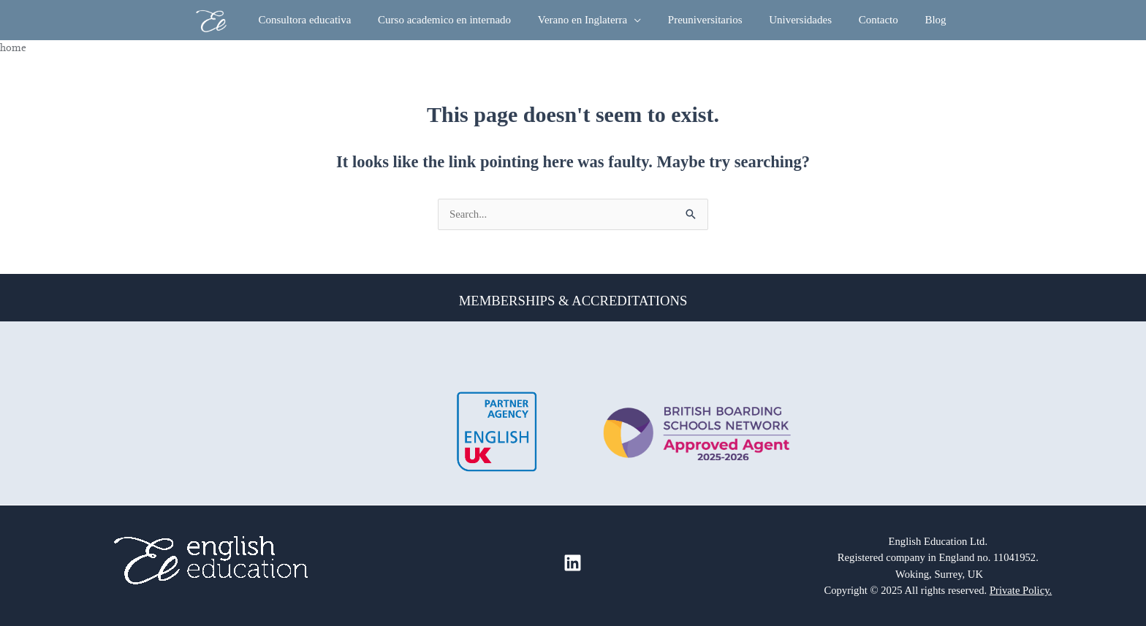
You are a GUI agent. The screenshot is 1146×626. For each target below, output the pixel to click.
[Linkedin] (572, 563)
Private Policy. (1021, 590)
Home (13, 47)
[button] (639, 20)
